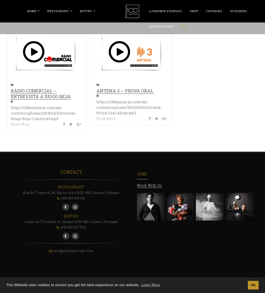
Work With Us (149, 185)
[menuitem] (184, 26)
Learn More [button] (150, 285)
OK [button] (253, 285)
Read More (20, 124)
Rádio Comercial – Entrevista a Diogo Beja (41, 93)
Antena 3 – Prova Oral (124, 91)
